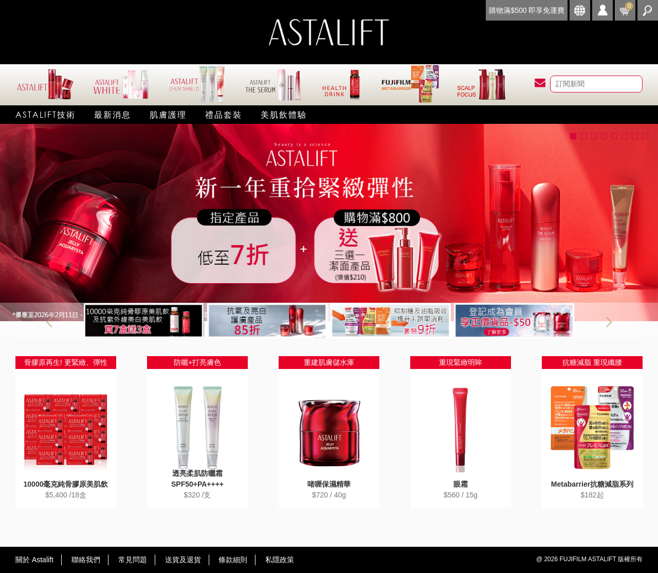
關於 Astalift (34, 560)
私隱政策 (279, 560)
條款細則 (232, 560)
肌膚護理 (168, 114)
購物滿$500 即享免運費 (526, 10)
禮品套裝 (223, 114)
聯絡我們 (85, 560)
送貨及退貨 (183, 560)
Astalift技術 (45, 114)
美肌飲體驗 (284, 114)
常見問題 (132, 560)
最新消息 (112, 114)
